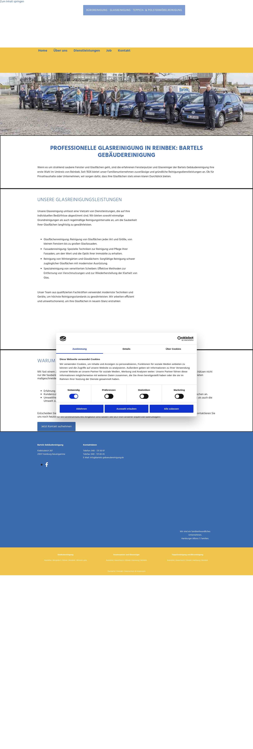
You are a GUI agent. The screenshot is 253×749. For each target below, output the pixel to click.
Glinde (64, 560)
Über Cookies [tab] (173, 349)
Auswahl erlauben (126, 408)
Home (42, 50)
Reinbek (72, 560)
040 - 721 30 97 (98, 451)
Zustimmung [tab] (80, 349)
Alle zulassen (171, 408)
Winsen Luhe (81, 560)
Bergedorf (57, 560)
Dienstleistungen (87, 50)
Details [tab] (126, 349)
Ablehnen (81, 408)
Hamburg (135, 560)
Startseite (111, 571)
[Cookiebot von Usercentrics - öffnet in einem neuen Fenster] (179, 338)
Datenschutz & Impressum (134, 571)
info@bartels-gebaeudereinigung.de (107, 457)
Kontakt (124, 50)
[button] (56, 426)
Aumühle (47, 560)
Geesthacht (119, 560)
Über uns (60, 50)
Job (109, 50)
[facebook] (46, 465)
